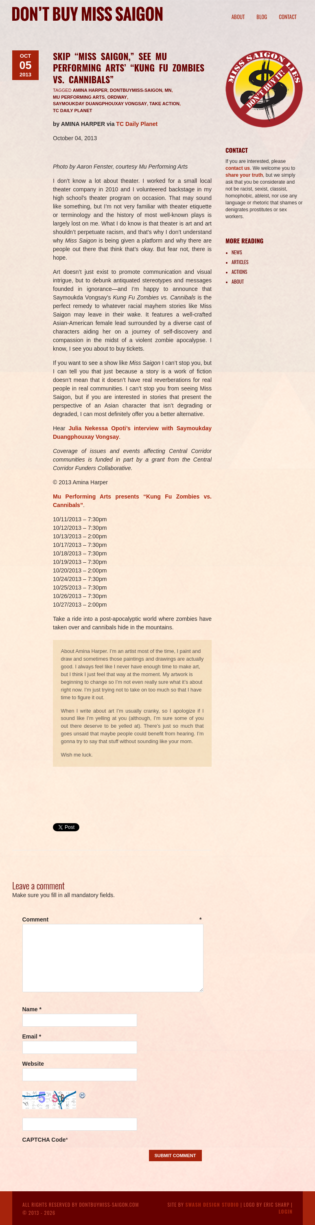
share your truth (244, 175)
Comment (112, 919)
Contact (288, 17)
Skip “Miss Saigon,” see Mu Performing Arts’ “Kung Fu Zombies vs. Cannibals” (128, 68)
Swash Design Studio (212, 1204)
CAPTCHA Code (44, 1139)
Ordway (117, 97)
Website (33, 1063)
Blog (261, 17)
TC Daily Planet (72, 110)
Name (32, 1009)
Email (32, 1036)
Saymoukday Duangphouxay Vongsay (100, 103)
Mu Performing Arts (79, 97)
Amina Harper (90, 90)
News (237, 252)
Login (285, 1211)
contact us (237, 168)
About (238, 17)
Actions (239, 271)
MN (167, 90)
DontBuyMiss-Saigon (136, 90)
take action (164, 103)
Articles (240, 261)
